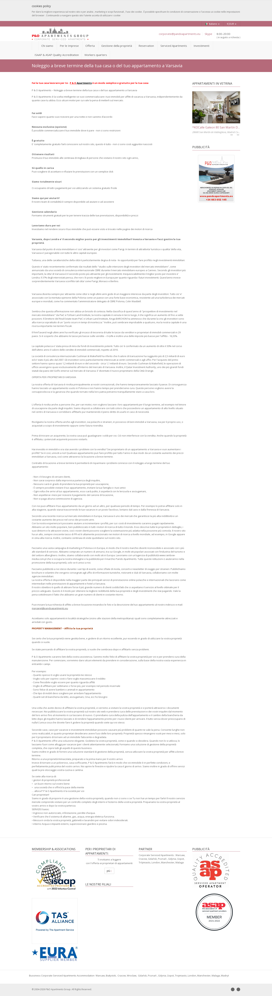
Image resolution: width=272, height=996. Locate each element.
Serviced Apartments (173, 46)
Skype (208, 34)
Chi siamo (47, 46)
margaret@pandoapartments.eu (50, 608)
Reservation (146, 46)
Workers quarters (95, 55)
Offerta (90, 46)
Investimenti (201, 46)
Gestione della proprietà (116, 46)
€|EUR (231, 23)
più (109, 870)
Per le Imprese (69, 46)
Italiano (212, 24)
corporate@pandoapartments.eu (179, 34)
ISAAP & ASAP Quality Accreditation (57, 55)
